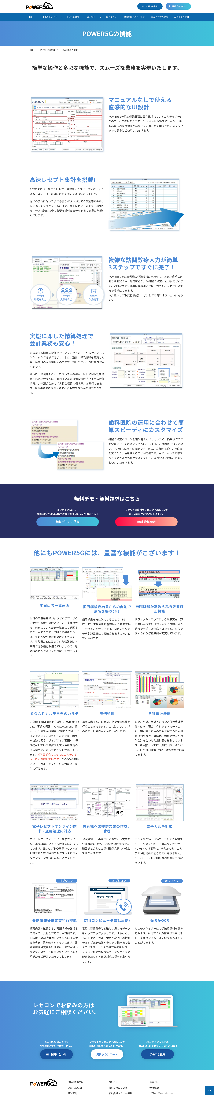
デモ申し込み (158, 1054)
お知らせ (113, 1082)
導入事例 (91, 16)
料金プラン (111, 16)
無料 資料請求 (146, 522)
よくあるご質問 (181, 16)
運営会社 (154, 1082)
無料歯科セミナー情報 (134, 16)
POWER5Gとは (50, 16)
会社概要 (154, 1087)
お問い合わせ (151, 6)
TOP (31, 16)
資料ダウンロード (180, 6)
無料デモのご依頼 (68, 522)
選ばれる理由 (72, 16)
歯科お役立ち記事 (159, 16)
